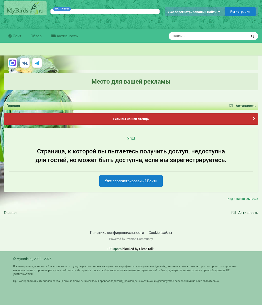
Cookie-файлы (160, 233)
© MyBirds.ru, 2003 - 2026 (32, 259)
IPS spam (114, 249)
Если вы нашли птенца (131, 119)
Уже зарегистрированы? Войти (193, 12)
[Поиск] (198, 36)
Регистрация (240, 12)
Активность (67, 36)
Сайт (16, 36)
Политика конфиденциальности (117, 233)
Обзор (36, 36)
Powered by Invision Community (131, 239)
